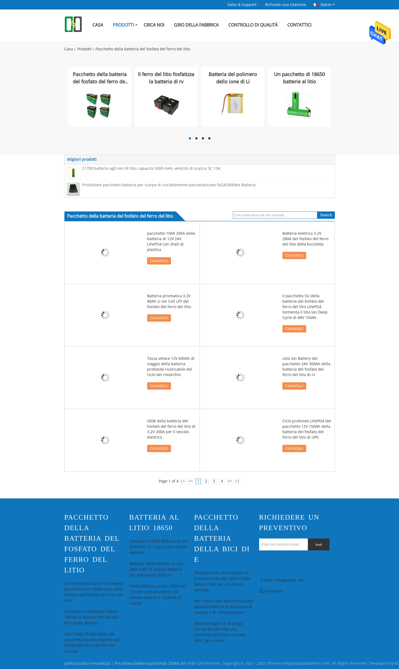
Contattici (299, 25)
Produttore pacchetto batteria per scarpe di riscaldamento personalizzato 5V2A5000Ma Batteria (169, 185)
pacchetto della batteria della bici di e (222, 538)
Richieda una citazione (285, 4)
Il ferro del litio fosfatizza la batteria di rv (166, 78)
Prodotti (123, 25)
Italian (328, 4)
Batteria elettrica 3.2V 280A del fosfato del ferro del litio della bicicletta (305, 239)
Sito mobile (271, 591)
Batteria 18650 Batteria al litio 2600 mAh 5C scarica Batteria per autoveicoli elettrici (156, 569)
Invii (318, 545)
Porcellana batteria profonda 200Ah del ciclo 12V (159, 663)
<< (190, 481)
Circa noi (154, 25)
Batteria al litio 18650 (154, 522)
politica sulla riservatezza (87, 663)
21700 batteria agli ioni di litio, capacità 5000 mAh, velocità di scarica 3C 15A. (151, 168)
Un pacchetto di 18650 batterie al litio (299, 78)
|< (182, 481)
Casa (98, 25)
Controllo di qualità (253, 25)
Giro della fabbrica (196, 25)
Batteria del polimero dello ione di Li (233, 78)
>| (237, 481)
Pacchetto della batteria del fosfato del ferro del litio (100, 78)
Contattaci (159, 261)
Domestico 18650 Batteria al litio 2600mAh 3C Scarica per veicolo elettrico (158, 547)
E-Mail (266, 580)
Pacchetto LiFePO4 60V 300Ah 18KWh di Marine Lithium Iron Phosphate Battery (91, 617)
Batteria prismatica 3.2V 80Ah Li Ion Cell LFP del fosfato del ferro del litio (169, 301)
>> (229, 481)
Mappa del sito (290, 580)
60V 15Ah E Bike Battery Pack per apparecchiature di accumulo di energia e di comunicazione (223, 607)
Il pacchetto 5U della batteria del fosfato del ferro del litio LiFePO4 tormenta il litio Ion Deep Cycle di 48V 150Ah (305, 307)
